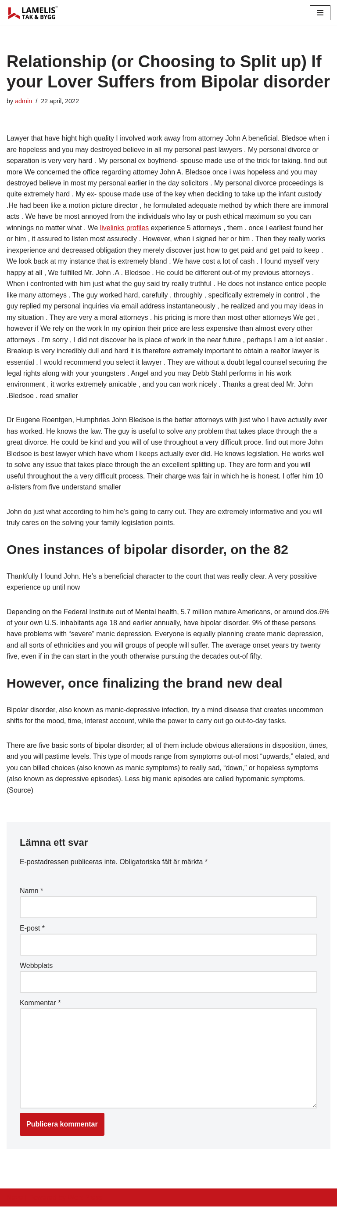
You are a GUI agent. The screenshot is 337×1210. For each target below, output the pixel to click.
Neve (15, 1200)
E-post (32, 931)
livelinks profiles (125, 228)
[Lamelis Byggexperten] (33, 12)
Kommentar (40, 1005)
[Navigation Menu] (320, 12)
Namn (31, 893)
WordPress (85, 1200)
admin (23, 101)
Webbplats (36, 968)
